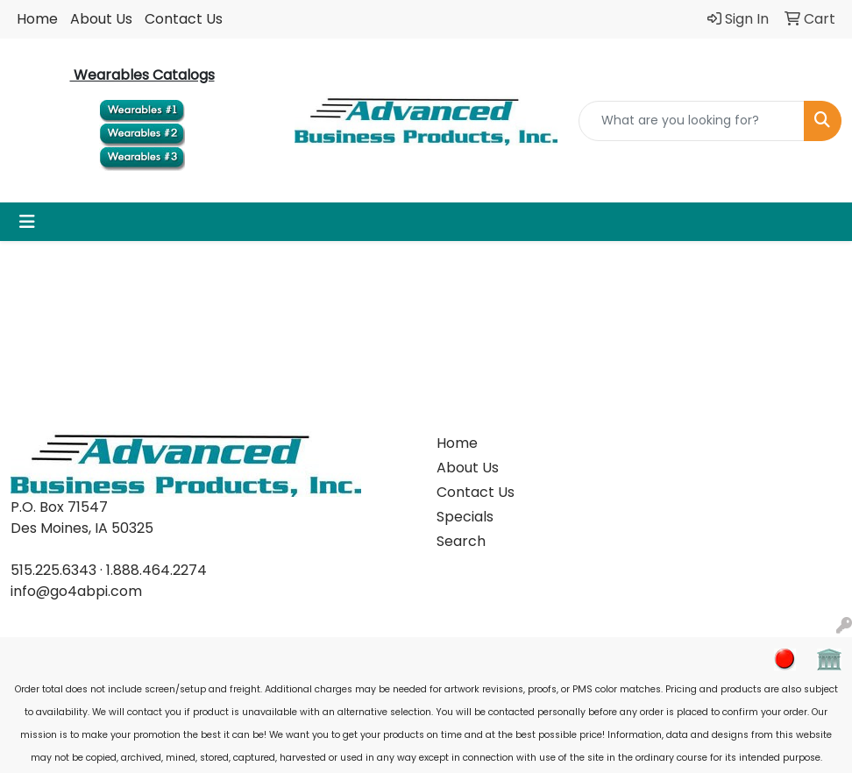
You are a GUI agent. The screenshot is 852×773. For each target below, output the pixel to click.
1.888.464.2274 (156, 570)
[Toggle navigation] (27, 221)
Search (461, 541)
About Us (101, 19)
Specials (465, 517)
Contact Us (184, 19)
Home (37, 19)
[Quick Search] (692, 121)
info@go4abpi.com (76, 591)
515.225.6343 (53, 570)
